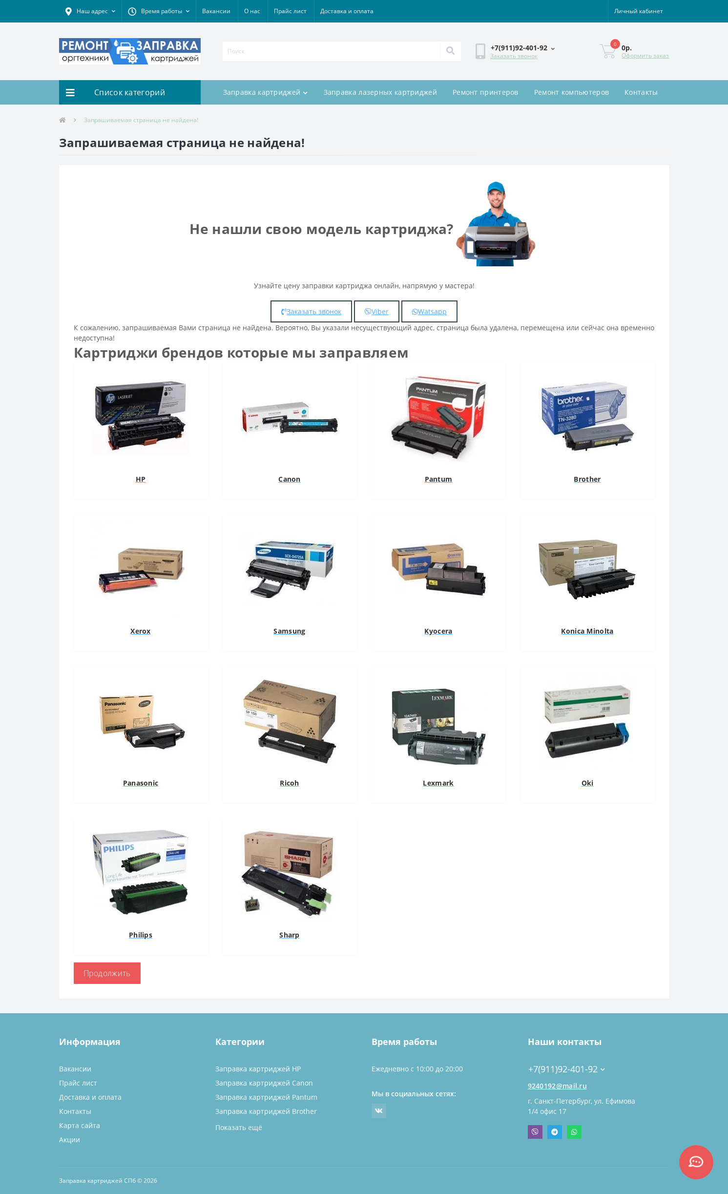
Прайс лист (290, 11)
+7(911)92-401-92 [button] (566, 1069)
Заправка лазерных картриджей (380, 92)
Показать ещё (238, 1127)
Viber (377, 311)
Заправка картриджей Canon (264, 1082)
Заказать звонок (514, 56)
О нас (252, 11)
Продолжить (107, 973)
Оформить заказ (645, 55)
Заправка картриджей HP (258, 1068)
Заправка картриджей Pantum (266, 1097)
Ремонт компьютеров (571, 92)
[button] (90, 11)
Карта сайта (79, 1125)
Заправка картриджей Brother (266, 1111)
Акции (69, 1139)
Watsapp (429, 311)
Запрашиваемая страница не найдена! (141, 120)
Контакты (641, 92)
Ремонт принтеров (486, 92)
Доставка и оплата (347, 11)
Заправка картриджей (265, 92)
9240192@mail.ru (557, 1085)
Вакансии (216, 11)
